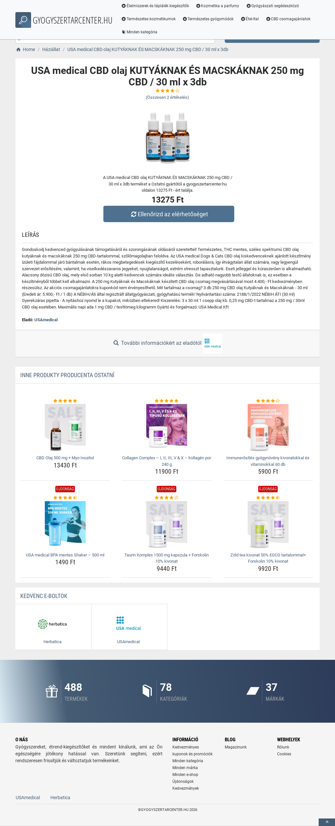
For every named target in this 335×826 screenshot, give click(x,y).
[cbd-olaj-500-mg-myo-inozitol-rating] (65, 401)
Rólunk (283, 747)
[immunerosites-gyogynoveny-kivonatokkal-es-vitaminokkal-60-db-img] (268, 428)
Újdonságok (183, 781)
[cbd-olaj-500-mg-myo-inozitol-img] (65, 428)
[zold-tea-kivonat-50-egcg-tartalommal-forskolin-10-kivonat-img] (268, 525)
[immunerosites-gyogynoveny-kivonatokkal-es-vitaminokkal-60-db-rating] (268, 401)
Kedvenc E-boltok (43, 595)
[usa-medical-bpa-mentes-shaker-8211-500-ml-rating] (65, 498)
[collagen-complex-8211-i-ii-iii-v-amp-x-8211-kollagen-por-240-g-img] (166, 428)
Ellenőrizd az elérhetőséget (169, 214)
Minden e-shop (185, 774)
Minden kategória (140, 32)
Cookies (284, 754)
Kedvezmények (185, 788)
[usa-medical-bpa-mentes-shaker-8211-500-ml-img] (65, 525)
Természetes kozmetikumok (149, 19)
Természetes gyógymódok (209, 19)
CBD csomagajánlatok (289, 19)
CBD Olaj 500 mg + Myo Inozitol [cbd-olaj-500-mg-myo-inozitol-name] (65, 457)
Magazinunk (236, 747)
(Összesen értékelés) (167, 97)
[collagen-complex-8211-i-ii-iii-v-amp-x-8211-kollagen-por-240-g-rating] (166, 401)
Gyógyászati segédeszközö (274, 6)
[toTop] (327, 822)
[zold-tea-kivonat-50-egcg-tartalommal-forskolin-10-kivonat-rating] (268, 498)
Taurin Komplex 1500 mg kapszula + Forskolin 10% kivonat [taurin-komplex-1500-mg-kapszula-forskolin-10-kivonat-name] (166, 558)
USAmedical (46, 319)
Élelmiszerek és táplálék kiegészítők (156, 6)
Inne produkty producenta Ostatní (67, 375)
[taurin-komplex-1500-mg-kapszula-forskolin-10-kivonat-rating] (166, 498)
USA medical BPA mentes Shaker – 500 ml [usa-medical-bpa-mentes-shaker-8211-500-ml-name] (65, 555)
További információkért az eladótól (167, 343)
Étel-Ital (251, 19)
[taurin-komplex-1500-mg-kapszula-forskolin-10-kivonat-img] (166, 525)
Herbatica (60, 797)
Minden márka (185, 767)
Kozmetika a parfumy (219, 6)
